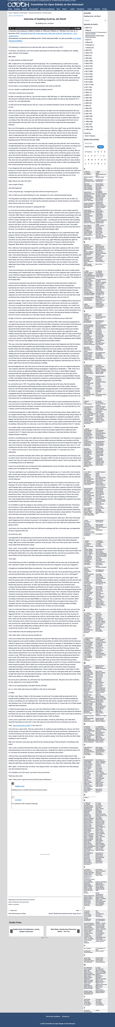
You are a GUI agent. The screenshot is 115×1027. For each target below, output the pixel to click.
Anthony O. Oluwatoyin (89, 222)
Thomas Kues (99, 930)
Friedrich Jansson (100, 420)
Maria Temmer (99, 675)
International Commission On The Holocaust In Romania (89, 531)
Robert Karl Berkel (88, 839)
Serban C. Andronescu (101, 882)
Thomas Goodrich (100, 927)
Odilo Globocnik (88, 747)
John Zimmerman (100, 596)
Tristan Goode (99, 938)
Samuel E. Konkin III (100, 871)
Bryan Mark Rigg (88, 265)
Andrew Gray (99, 210)
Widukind (98, 974)
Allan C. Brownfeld (88, 200)
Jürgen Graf (98, 607)
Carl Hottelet (99, 272)
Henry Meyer (99, 498)
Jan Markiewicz (88, 559)
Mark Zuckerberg (88, 682)
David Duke (98, 329)
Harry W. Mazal (99, 483)
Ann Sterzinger (99, 217)
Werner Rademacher (101, 973)
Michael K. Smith (88, 704)
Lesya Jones (99, 649)
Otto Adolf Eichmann (89, 751)
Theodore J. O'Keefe (101, 923)
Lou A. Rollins (87, 654)
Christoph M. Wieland (89, 293)
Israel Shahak (99, 530)
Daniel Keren (99, 318)
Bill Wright (98, 254)
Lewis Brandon (87, 650)
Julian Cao (98, 606)
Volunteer (97, 9)
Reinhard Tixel (87, 815)
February (90, 45)
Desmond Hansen (100, 343)
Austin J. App (87, 239)
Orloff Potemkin (88, 750)
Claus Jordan (99, 299)
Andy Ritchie (99, 213)
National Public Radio (89, 731)
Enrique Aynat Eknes (101, 382)
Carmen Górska (99, 275)
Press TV (98, 792)
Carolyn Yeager (87, 279)
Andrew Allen (87, 207)
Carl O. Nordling (88, 274)
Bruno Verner (99, 264)
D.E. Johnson (99, 314)
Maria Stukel (87, 675)
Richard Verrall (87, 826)
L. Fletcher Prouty (88, 638)
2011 (88, 87)
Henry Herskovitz (100, 497)
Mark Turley (99, 679)
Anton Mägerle (87, 225)
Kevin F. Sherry (87, 627)
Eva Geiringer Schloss (101, 394)
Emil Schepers (87, 380)
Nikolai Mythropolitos (89, 739)
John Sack (98, 592)
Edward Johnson (88, 370)
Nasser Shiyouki (88, 729)
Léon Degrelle (99, 645)
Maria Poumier (99, 674)
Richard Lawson (88, 825)
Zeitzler (97, 1010)
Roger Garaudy (99, 849)
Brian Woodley (99, 260)
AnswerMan (99, 218)
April (88, 40)
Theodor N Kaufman (89, 923)
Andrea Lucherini (100, 204)
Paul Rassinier (99, 771)
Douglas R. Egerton (100, 358)
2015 (89, 77)
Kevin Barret (87, 625)
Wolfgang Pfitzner (100, 992)
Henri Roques (87, 494)
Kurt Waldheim (99, 631)
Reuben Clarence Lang (101, 815)
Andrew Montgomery (89, 211)
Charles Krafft (99, 285)
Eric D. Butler (87, 384)
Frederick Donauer (88, 418)
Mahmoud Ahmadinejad (87, 669)
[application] (45, 28)
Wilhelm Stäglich (88, 977)
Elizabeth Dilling (88, 377)
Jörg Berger (98, 599)
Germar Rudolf (99, 448)
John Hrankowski (88, 588)
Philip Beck (98, 781)
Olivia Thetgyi (99, 747)
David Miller (87, 334)
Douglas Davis (87, 358)
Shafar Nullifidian (88, 886)
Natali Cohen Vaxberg (101, 729)
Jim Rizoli (18, 800)
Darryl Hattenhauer (88, 326)
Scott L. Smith (99, 875)
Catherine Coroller (88, 281)
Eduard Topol (99, 368)
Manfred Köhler (88, 671)
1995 (89, 129)
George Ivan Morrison (101, 437)
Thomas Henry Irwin (89, 929)
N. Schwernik (87, 728)
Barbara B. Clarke (88, 246)
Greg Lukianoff (87, 459)
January (90, 47)
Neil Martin (98, 731)
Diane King (86, 347)
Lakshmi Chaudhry (100, 639)
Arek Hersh (98, 227)
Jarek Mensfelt (87, 562)
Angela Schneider (88, 216)
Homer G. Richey (100, 508)
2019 (89, 66)
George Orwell (87, 441)
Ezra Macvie (99, 395)
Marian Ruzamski (88, 677)
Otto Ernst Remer (100, 751)
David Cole (86, 329)
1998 (89, 121)
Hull (97, 513)
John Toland (87, 595)
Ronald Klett (87, 854)
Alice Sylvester (87, 199)
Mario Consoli (99, 677)
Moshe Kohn (87, 720)
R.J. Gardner (87, 804)
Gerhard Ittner (87, 444)
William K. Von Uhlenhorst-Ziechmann (101, 983)
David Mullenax (99, 334)
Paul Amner (98, 764)
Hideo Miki (86, 504)
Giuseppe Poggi (99, 451)
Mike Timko (98, 710)
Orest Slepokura (100, 749)
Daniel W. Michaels (88, 325)
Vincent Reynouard (100, 962)
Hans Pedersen (99, 479)
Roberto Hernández (100, 844)
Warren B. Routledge (101, 972)
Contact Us (65, 1016)
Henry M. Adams (88, 498)
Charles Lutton (87, 286)
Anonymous (87, 218)
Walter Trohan (87, 972)
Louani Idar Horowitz (101, 654)
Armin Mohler (99, 228)
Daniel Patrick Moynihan (99, 323)
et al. (97, 393)
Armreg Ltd (87, 229)
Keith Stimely (87, 620)
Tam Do (97, 912)
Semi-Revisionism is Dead (21, 725)
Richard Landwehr (100, 824)
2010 (88, 90)
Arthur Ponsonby (88, 232)
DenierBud (98, 341)
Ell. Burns (98, 377)
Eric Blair (98, 383)
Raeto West (98, 807)
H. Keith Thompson (100, 472)
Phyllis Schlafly (99, 785)
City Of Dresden (88, 299)
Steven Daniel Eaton (100, 901)
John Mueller (87, 590)
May (88, 30)
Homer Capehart (88, 508)
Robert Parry (87, 842)
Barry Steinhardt (100, 247)
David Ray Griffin (100, 336)
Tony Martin (99, 936)
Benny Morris (99, 250)
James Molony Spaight (101, 555)
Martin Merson (87, 688)
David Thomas (99, 337)
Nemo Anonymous (100, 732)
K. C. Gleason (87, 613)
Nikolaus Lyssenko (100, 739)
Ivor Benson (87, 535)
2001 (88, 113)
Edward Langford (88, 372)
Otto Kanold (98, 753)
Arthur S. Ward (87, 234)
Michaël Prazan (88, 706)
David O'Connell (88, 336)
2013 (89, 82)
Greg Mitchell (99, 459)
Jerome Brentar (99, 571)
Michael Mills (99, 704)
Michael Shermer (88, 707)
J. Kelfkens (86, 541)
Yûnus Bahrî (99, 1002)
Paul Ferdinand (87, 767)
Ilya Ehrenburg (99, 522)
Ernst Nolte (98, 391)
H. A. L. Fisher (87, 472)
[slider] (43, 28)
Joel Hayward (99, 581)
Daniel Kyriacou (88, 321)
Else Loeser (98, 379)
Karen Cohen (99, 614)
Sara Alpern (98, 874)
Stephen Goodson (88, 898)
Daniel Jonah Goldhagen (87, 319)
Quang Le (86, 797)
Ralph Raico (99, 810)
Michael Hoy (99, 703)
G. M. (97, 429)
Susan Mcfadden (100, 904)
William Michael (88, 985)
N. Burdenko (87, 726)
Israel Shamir (87, 534)
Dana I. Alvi (87, 316)
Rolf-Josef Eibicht (88, 853)
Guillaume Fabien (88, 465)
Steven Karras (87, 902)
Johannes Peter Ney (101, 582)
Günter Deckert (99, 465)
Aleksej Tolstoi (87, 192)
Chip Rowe (86, 289)
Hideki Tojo (98, 502)
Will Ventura (87, 978)
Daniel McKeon (87, 322)
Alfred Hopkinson (88, 196)
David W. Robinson (88, 339)
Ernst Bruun (87, 390)
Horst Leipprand (88, 510)
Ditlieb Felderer (99, 350)
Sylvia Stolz (87, 905)
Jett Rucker (87, 577)
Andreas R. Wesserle (101, 206)
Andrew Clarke (87, 210)
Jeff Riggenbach (100, 570)
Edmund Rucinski (100, 366)
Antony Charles (87, 227)
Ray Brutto (86, 812)
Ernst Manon (87, 391)
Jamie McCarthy (88, 557)
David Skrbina (87, 337)
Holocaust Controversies (99, 506)
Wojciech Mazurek (100, 991)
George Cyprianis (100, 436)
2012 (89, 84)
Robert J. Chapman (89, 836)
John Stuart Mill (88, 593)
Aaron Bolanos (87, 174)
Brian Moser (99, 258)
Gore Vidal (86, 455)
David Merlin (99, 333)
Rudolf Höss (99, 858)
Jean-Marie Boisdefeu (101, 567)
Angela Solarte (99, 216)
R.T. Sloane (98, 804)
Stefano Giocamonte (89, 895)
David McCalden (88, 333)
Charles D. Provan (100, 283)
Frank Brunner (99, 411)
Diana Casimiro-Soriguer (99, 345)
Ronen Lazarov (99, 856)
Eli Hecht (86, 376)
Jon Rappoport (87, 597)
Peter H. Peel (87, 775)
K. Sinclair (98, 613)
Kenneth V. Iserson (100, 622)
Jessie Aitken (99, 575)
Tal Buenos (86, 912)
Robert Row (98, 842)
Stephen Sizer (87, 900)
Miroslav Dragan (88, 713)
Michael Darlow (99, 700)
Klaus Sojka (98, 629)
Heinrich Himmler (88, 488)
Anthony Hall (87, 220)
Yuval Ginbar (87, 1005)
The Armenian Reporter (87, 917)
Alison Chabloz (99, 199)
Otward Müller (87, 754)
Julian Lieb (86, 607)
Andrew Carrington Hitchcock (100, 208)
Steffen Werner (99, 895)
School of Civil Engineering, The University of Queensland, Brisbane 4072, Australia (89, 878)
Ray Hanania (99, 812)
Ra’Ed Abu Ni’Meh (88, 805)
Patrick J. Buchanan (101, 761)
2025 (88, 50)
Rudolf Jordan (87, 860)
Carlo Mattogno (99, 274)
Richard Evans (99, 819)
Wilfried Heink (99, 976)
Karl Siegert (98, 617)
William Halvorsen (100, 981)
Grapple (97, 456)
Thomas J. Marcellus (101, 929)
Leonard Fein (99, 646)
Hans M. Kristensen (89, 479)
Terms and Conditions (53, 1016)
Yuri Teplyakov (99, 1003)
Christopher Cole (100, 293)
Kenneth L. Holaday (100, 621)
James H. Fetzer (88, 552)
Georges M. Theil (88, 443)
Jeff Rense (86, 570)
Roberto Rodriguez (100, 846)
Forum (90, 9)
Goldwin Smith (99, 452)
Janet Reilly (87, 560)
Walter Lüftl (87, 970)
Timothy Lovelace (88, 933)
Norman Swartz (99, 742)
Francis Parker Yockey (101, 409)
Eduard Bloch (87, 368)
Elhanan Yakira (99, 373)
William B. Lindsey (88, 980)
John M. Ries (99, 589)
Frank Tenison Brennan (89, 413)
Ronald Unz (87, 856)
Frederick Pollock (88, 419)
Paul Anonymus (88, 765)
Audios (72, 9)
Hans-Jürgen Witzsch (89, 481)
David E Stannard (88, 330)
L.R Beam (98, 638)
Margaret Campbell (100, 672)
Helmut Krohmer (100, 492)
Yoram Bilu (98, 1001)
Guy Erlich (86, 466)
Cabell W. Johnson (88, 272)
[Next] (78, 931)
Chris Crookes (87, 290)
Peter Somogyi (87, 778)
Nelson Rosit (87, 732)
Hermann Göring (88, 502)
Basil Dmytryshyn (88, 249)
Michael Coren (87, 700)
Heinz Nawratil (99, 490)
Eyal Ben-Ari (87, 395)
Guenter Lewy (87, 463)
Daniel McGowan (100, 321)
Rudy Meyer (98, 860)
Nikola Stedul (99, 738)
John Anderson (99, 584)
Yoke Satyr (86, 1001)
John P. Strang (99, 590)
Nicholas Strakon (100, 735)
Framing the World (88, 406)
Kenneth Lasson (88, 622)
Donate (104, 9)
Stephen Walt (99, 900)
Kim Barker (86, 628)
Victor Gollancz (99, 960)
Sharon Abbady (99, 886)
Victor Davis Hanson (89, 960)
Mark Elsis (86, 678)
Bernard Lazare (99, 252)
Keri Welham (87, 624)
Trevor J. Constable (89, 938)
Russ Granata (87, 861)
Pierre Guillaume (88, 789)
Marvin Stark (87, 689)
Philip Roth (86, 783)
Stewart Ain (87, 904)
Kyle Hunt (86, 632)
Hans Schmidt (87, 480)
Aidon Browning (88, 185)
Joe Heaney (98, 579)
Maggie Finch (99, 667)
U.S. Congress (87, 948)
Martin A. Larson (88, 683)
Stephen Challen (100, 897)
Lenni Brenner (99, 643)
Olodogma (86, 749)
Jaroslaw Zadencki (100, 562)
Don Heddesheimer (100, 352)
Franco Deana (87, 411)
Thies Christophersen (89, 924)
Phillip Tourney (87, 785)
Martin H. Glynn (88, 686)
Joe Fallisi (86, 579)
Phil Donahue (99, 779)
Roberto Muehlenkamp (89, 846)
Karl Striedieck (87, 618)
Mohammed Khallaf (89, 718)
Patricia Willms (87, 761)
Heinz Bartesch (88, 490)
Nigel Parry (98, 736)
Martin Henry (99, 686)
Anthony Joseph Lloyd (101, 220)
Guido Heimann (99, 463)
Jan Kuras (98, 557)
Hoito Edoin (87, 505)
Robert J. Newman (100, 836)
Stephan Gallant (88, 897)
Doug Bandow (99, 355)
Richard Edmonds (88, 819)
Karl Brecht (98, 616)
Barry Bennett (87, 247)
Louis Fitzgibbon (88, 656)
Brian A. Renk (99, 257)
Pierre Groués (99, 786)
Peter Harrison (99, 775)
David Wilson (99, 339)
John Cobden (99, 586)
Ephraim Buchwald (88, 383)
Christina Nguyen (100, 292)
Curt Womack (99, 307)
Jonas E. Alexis (99, 597)
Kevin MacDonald (100, 627)
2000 (89, 116)
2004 (88, 106)
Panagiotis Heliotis (88, 760)
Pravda (85, 792)
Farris (85, 402)
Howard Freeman (100, 512)
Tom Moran (87, 934)
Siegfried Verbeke (100, 889)
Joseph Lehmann (100, 602)
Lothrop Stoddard (100, 653)
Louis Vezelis (99, 656)
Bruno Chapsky (87, 264)
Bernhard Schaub (88, 253)
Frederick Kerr (99, 418)
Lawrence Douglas (88, 642)
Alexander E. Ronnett (89, 193)
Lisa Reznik (98, 652)
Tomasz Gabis (99, 934)
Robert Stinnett (87, 843)
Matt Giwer (86, 690)
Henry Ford (98, 495)
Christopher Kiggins (89, 297)
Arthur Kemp (99, 231)
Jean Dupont (99, 563)
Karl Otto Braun (88, 617)
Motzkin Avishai (99, 720)
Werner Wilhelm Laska (89, 974)
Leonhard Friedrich (88, 647)
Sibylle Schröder (88, 889)
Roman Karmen (99, 853)
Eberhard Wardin (88, 366)
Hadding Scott (19, 786)
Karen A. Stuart (87, 614)
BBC (85, 250)
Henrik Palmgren (100, 494)
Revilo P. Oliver (87, 817)
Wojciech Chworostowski (99, 989)
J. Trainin (86, 542)
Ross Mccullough (100, 857)
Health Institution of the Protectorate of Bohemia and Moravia (101, 486)
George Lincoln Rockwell (87, 439)
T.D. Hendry (87, 911)
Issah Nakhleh (99, 534)
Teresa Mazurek (100, 913)
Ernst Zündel (87, 393)
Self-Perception (18, 15)
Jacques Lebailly (88, 549)
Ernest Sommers (100, 389)
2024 (89, 53)
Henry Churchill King (89, 495)
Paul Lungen (99, 769)
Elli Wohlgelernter (88, 379)
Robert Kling (99, 839)
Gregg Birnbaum (100, 461)
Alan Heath (98, 186)
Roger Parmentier (100, 850)
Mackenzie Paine (100, 665)
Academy (17, 9)
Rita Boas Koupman (89, 828)
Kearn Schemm (99, 618)
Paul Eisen (98, 765)
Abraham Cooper (100, 177)
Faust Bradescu (99, 402)
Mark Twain (87, 681)
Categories (87, 133)
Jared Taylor (99, 560)
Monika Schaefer (100, 718)
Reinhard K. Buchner (101, 814)
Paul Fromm (99, 767)
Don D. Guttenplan (88, 352)
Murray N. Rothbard (100, 721)
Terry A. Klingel (88, 915)
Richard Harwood (100, 822)
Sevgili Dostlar (87, 884)
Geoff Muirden (87, 433)
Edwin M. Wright (100, 372)
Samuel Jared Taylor (89, 872)
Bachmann (98, 245)
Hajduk (97, 474)
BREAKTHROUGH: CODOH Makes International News (94, 36)
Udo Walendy (87, 951)
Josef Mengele (87, 602)
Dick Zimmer (87, 348)
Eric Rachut (98, 386)
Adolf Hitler (87, 184)
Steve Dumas (87, 901)
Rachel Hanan (99, 805)
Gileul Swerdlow (100, 449)
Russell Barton (99, 861)
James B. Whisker (88, 550)
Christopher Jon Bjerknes (100, 295)
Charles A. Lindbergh (101, 282)
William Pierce (99, 985)
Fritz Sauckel (87, 423)
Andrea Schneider (88, 206)
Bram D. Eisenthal (88, 257)
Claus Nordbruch (88, 300)
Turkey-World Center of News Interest (101, 941)
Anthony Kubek (87, 221)
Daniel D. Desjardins (100, 316)
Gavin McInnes (99, 431)
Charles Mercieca (100, 286)
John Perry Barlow (88, 592)
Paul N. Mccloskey (88, 771)
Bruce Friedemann (100, 261)
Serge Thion (87, 883)
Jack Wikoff (99, 545)
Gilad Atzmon (87, 449)
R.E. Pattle (98, 803)
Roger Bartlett (87, 849)
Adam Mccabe (99, 181)
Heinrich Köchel (99, 488)
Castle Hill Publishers (101, 279)
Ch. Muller (98, 281)
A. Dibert (98, 171)
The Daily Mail (87, 919)
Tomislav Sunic (87, 936)
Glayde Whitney (88, 452)
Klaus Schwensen (88, 629)
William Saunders (88, 987)
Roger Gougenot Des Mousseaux (89, 851)
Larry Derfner (87, 641)
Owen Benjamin (99, 754)
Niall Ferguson (99, 733)
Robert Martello (88, 840)
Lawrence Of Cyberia (101, 642)
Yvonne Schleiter (100, 1005)
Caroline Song (99, 276)
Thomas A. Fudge (100, 924)
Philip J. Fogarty (88, 782)
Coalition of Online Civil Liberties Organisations (100, 302)
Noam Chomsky (99, 740)
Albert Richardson (88, 189)
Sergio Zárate (99, 883)
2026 (88, 28)
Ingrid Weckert (99, 526)
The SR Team (87, 920)
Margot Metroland (88, 674)
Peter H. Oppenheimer (101, 774)
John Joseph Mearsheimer (87, 584)
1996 (89, 127)
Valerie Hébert (87, 959)
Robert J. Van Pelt (88, 838)
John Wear (98, 595)
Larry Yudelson (99, 641)
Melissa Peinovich (88, 697)
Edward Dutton (87, 369)
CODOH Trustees (100, 304)
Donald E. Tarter (88, 354)
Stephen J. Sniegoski (101, 898)
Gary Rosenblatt (100, 430)
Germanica (86, 448)
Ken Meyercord (99, 620)
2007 (88, 98)
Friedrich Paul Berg (88, 422)
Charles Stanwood (100, 288)
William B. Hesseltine (101, 978)
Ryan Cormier (99, 863)
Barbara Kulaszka (100, 246)
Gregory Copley (88, 462)
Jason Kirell (87, 563)
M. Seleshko (87, 665)
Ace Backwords (99, 180)
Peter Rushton (99, 776)
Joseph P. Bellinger (100, 604)
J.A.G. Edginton (99, 542)
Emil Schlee (98, 380)
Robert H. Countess (89, 833)
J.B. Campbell (87, 543)
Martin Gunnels (99, 685)
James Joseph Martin (101, 553)
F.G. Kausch (98, 401)
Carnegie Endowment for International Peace (89, 277)
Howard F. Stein (88, 512)
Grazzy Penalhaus (88, 458)
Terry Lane (98, 915)
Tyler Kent (86, 943)
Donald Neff (99, 354)
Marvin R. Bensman (100, 688)
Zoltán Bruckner (88, 1012)
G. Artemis (86, 429)
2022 (88, 58)
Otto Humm (87, 753)
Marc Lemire (99, 671)
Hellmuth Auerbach (89, 492)
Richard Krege (87, 824)
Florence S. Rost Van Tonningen (101, 404)
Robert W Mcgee (100, 843)
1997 (88, 124)
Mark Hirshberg (88, 679)
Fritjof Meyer (99, 422)
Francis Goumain (100, 408)
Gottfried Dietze (99, 455)
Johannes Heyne (88, 582)
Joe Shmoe (87, 581)
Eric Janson (87, 386)
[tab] (44, 937)
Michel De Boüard (88, 709)
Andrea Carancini (88, 204)
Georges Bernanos (100, 441)
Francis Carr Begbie (100, 406)
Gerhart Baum (87, 445)
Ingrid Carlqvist (99, 524)
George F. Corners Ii (89, 437)
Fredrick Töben (87, 420)
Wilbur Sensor (87, 976)
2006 (88, 100)
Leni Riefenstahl (88, 643)
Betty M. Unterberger (101, 253)
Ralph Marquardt (88, 810)
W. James (98, 967)
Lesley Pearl (87, 649)
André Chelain (99, 203)
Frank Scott (98, 412)
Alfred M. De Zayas (100, 196)
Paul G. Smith (87, 768)
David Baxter (87, 327)
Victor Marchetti (88, 962)
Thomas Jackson (88, 930)
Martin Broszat (87, 685)
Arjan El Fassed (88, 228)
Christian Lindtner (88, 292)
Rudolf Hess (87, 858)
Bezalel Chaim (87, 254)
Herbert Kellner (87, 499)
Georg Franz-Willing (100, 433)
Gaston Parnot (87, 431)
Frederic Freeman (100, 416)
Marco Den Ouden (88, 672)
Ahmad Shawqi (99, 184)
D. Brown (86, 314)
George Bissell (99, 434)
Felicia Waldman (88, 404)
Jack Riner (86, 545)
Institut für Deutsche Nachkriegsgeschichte (89, 528)
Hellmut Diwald (99, 491)
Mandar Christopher (100, 668)
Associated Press (88, 235)
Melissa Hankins (100, 696)
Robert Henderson (88, 835)
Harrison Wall (99, 481)
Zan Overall (87, 1010)
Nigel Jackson (87, 736)
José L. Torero (99, 600)
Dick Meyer (98, 347)
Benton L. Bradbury (88, 252)
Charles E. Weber (88, 285)
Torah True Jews (88, 937)
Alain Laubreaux (88, 186)
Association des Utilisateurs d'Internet (101, 236)
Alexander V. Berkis (100, 195)
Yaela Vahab (87, 999)
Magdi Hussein (87, 667)
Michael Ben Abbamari (89, 699)
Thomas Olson (87, 931)
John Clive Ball (87, 586)
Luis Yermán (87, 660)
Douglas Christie (88, 357)
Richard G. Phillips (100, 821)
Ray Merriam (87, 814)
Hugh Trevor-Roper (88, 513)
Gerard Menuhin (100, 443)
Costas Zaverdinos (88, 307)
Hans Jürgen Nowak (101, 477)
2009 (88, 92)
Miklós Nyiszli (99, 711)
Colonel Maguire (100, 305)
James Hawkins (99, 552)
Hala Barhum (87, 476)
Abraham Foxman (88, 180)
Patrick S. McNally (100, 762)
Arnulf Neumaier (88, 231)
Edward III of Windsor (101, 369)
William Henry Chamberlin (87, 983)
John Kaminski (87, 589)
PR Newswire (99, 790)
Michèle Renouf (99, 709)
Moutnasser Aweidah (89, 721)
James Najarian (88, 556)
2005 (88, 103)
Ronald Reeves (99, 854)
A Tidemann (87, 171)
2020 (89, 63)
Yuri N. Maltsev (87, 1003)
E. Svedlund (98, 365)
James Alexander (100, 549)
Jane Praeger (99, 559)
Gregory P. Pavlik (100, 462)
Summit (24, 9)
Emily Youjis (87, 382)
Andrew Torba (87, 213)
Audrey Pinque (99, 238)
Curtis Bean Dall (88, 308)
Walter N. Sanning (100, 970)
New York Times (88, 733)
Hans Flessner (87, 477)
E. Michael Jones (88, 365)
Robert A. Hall (99, 828)
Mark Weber (99, 681)
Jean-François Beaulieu (87, 568)
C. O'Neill (86, 271)
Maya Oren (98, 695)
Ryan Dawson (87, 864)
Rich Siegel (98, 817)
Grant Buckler (87, 456)
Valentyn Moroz (99, 958)
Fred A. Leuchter (100, 415)
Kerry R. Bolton (99, 624)
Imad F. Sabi (87, 524)
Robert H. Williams (100, 833)
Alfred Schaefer (99, 198)
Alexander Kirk (87, 195)
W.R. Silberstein (99, 969)
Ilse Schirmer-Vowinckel (87, 522)
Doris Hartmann (88, 355)
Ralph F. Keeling (99, 808)
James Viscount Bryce (101, 556)
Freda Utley (87, 416)
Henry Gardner (87, 497)
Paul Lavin (86, 769)
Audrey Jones (87, 238)
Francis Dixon (87, 408)
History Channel (99, 504)
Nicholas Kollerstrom (89, 735)
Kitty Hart (98, 628)
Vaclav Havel (87, 958)
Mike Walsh (87, 711)
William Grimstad (88, 981)
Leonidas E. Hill (99, 647)
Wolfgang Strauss (88, 994)
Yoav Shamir (99, 999)
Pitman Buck (87, 790)
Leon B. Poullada (88, 645)
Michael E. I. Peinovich (89, 702)
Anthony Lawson (100, 221)
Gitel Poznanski (88, 451)
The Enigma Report (100, 919)
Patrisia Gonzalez (88, 764)
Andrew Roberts (100, 211)
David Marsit (99, 332)
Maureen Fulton (88, 695)
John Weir (86, 596)
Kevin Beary (98, 625)
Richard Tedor (99, 825)
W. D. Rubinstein (88, 967)
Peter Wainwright (100, 778)
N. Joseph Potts (100, 726)
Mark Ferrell (99, 678)
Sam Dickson (87, 869)
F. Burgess (86, 401)
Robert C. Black (99, 831)
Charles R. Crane (88, 288)
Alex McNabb (99, 192)
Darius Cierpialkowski (101, 325)
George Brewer (87, 436)
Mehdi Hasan (87, 696)
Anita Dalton (87, 217)
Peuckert (86, 779)
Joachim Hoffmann (100, 578)
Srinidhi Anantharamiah (99, 893)
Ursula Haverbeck (88, 952)
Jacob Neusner (99, 546)
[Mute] (75, 28)
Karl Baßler (86, 616)
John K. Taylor (99, 588)
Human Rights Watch (89, 515)
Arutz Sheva (99, 234)
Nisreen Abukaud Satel (89, 740)
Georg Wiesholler (88, 434)
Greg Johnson (99, 458)
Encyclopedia (33, 9)
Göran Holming (87, 454)
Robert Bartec (99, 829)
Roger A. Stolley (99, 847)
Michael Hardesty (88, 703)
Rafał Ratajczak (88, 808)
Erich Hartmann (88, 387)
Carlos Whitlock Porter (89, 275)
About (10, 9)
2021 (89, 61)
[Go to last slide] (11, 931)
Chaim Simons (87, 282)
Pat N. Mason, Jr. (100, 760)
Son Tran (86, 893)
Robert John (99, 838)
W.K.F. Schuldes (88, 969)
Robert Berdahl (87, 831)
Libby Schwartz (99, 650)
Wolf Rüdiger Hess (88, 992)
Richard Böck (99, 818)
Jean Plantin (87, 564)
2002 (88, 111)
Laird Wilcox (87, 639)
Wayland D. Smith (88, 973)
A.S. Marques (87, 173)
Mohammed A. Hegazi (101, 715)
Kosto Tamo (87, 631)
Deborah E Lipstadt (88, 341)
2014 (89, 79)
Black (85, 256)
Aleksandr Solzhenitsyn (99, 190)
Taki (97, 911)
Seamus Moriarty (88, 882)
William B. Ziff (99, 980)
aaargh (97, 173)
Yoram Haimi (87, 1002)
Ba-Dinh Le (86, 245)
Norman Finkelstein (89, 742)
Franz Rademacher (88, 415)
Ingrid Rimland (87, 526)
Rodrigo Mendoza (88, 847)
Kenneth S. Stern (88, 621)
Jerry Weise (98, 574)
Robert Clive (87, 832)
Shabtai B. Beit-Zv (100, 884)
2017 (89, 71)
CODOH (86, 304)
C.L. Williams (99, 271)
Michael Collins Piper (101, 699)
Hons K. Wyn (87, 509)
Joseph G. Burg (99, 603)
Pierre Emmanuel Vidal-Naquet (88, 787)
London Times (87, 653)
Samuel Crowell (88, 871)
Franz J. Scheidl (99, 413)
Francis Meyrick (88, 409)
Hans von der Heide (100, 480)
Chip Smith (98, 289)
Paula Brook (87, 772)
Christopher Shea (100, 297)
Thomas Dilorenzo (100, 926)
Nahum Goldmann (100, 728)
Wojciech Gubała (88, 991)
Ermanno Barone (88, 389)
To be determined (100, 933)
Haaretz (98, 473)
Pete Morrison (87, 774)
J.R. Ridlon (98, 543)
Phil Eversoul (87, 781)
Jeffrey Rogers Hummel (87, 572)
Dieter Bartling (99, 348)
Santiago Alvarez (88, 874)
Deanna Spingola (100, 340)
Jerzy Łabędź (87, 575)
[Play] (10, 28)
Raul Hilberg (99, 811)
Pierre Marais (99, 789)
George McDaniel (100, 438)
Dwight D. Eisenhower (89, 359)
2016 (89, 74)
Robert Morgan (99, 840)
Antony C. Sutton (100, 225)
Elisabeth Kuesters (100, 376)
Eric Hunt (98, 384)
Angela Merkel (99, 214)
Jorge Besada (87, 600)
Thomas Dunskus (88, 927)
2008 (88, 95)
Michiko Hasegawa (88, 710)
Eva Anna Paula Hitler (89, 394)
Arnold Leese (99, 229)
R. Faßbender (87, 803)
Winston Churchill (88, 988)
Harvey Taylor (87, 484)
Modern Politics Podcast (99, 713)
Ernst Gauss (99, 390)
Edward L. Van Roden (101, 370)
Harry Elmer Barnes (89, 483)
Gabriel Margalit (88, 430)
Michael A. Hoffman (100, 697)
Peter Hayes (87, 776)
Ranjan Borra (87, 811)
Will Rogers (98, 977)
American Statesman (89, 203)
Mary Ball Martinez (100, 689)
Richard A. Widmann (89, 818)
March (89, 42)
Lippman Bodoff (88, 652)
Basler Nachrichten (100, 249)
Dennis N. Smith (88, 343)
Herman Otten (87, 501)
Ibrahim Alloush (99, 520)
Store (58, 9)
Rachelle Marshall (88, 807)
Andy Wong (87, 214)
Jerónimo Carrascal (89, 574)
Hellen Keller (87, 491)
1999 (88, 119)
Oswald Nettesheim (100, 750)
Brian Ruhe (86, 260)
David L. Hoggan (88, 332)
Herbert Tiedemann (100, 499)
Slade (97, 890)
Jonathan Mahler (88, 599)
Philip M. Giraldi (99, 782)
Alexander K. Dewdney (101, 193)
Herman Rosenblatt (100, 501)
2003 (88, 108)
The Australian (99, 916)
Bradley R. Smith (100, 256)
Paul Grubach (99, 768)
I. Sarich (86, 520)
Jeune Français (99, 577)
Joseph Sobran (87, 606)
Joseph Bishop (87, 603)
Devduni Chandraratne (89, 344)
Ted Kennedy (87, 913)
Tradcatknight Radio (101, 937)
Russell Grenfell (88, 863)
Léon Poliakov (87, 646)
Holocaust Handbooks (47, 9)
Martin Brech (99, 683)
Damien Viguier (88, 315)
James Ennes (99, 550)
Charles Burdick (88, 283)
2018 (89, 69)
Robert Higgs (99, 835)
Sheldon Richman (100, 887)
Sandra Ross (99, 872)
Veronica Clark (99, 959)
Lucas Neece (99, 657)
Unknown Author (100, 951)
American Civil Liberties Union (99, 201)
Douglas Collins (99, 357)
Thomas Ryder (99, 931)
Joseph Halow (87, 604)
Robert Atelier (87, 829)
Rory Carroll (87, 857)
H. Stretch (86, 473)
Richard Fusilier (88, 821)
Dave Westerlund (100, 326)
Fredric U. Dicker (100, 419)
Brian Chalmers (88, 258)
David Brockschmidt (101, 327)
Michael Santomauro (101, 706)
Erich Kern (98, 387)
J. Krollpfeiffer (99, 541)
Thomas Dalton (87, 926)
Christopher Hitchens (89, 294)
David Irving (98, 330)
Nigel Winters (87, 738)
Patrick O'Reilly (87, 762)
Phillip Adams (99, 783)
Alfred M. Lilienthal (88, 198)
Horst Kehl (98, 509)
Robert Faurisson (100, 832)
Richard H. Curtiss (88, 822)
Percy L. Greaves (100, 772)
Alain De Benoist (100, 185)
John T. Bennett (99, 593)
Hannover (98, 476)
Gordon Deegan (99, 454)
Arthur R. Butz (99, 232)
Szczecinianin (99, 905)
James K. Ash (87, 555)
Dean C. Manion (88, 340)
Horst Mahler (99, 510)
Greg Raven (87, 461)
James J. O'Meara (88, 553)
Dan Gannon (99, 315)
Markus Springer (100, 682)
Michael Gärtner (100, 702)
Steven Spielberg (100, 902)
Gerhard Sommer (100, 444)
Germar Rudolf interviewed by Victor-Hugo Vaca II (63, 911)
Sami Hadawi (99, 869)
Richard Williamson (100, 826)
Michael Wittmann (100, 707)
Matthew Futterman (100, 690)
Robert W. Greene (88, 844)
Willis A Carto (99, 987)
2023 (88, 55)
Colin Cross (87, 305)
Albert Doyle (99, 188)
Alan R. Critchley (88, 188)
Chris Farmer (99, 290)
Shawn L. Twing (88, 887)
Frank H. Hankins (88, 412)
